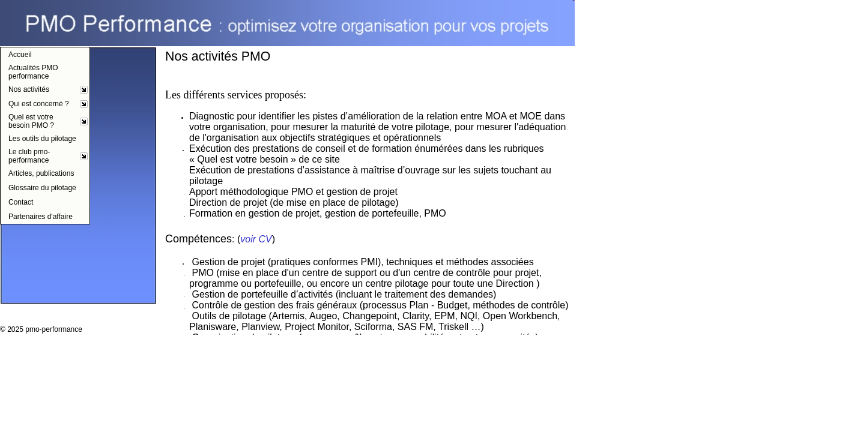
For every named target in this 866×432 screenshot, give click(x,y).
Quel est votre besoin (242, 159)
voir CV (255, 239)
